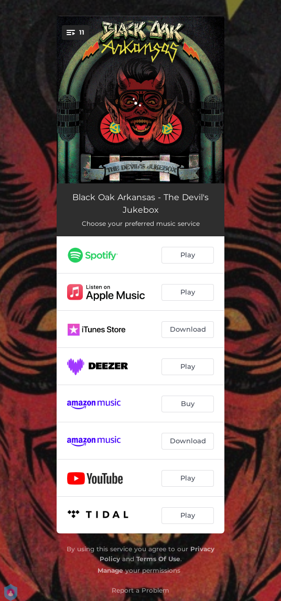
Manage (110, 570)
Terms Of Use (158, 559)
